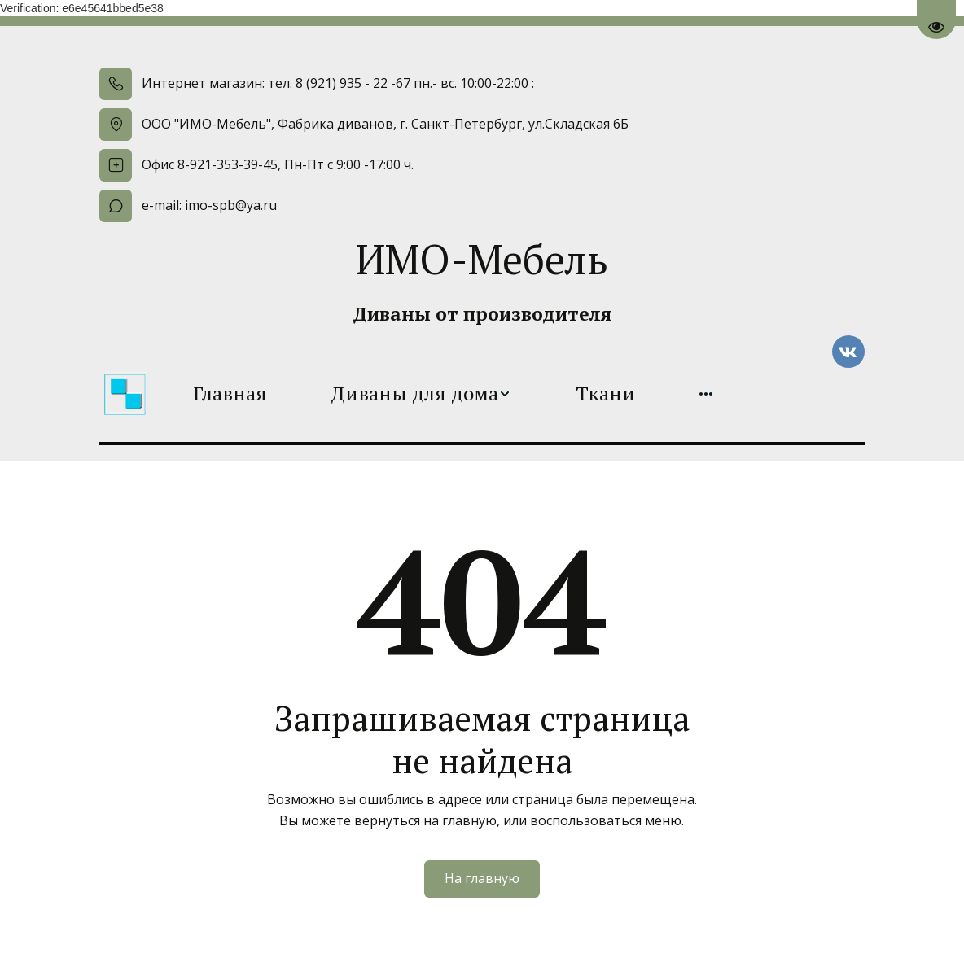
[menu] (453, 394)
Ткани (605, 394)
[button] (421, 394)
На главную (482, 878)
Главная (230, 394)
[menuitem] (230, 394)
